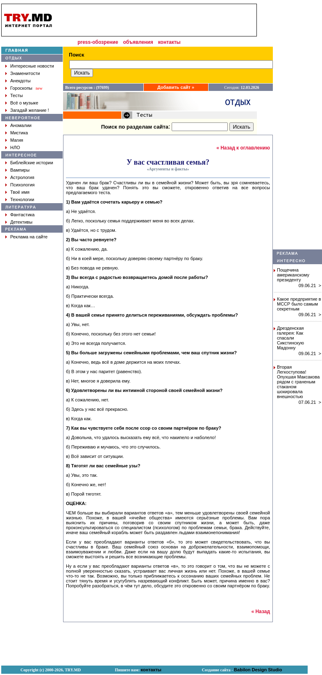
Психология (22, 184)
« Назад (260, 611)
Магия (16, 140)
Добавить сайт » (175, 87)
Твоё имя (19, 192)
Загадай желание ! (29, 110)
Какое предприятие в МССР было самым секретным (299, 304)
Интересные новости (32, 65)
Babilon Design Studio (258, 669)
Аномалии (21, 125)
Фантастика (22, 214)
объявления (138, 42)
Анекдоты (20, 80)
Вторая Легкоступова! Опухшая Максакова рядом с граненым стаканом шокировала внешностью (298, 382)
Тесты (16, 95)
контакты (169, 42)
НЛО (15, 147)
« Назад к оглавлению (243, 148)
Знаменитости (25, 73)
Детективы (21, 222)
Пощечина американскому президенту (293, 274)
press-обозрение (97, 42)
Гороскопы (21, 88)
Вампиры (19, 170)
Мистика (19, 132)
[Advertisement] (157, 20)
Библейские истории (31, 162)
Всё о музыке (24, 102)
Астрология (22, 177)
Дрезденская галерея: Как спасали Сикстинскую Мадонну (290, 338)
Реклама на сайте (29, 236)
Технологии (22, 199)
